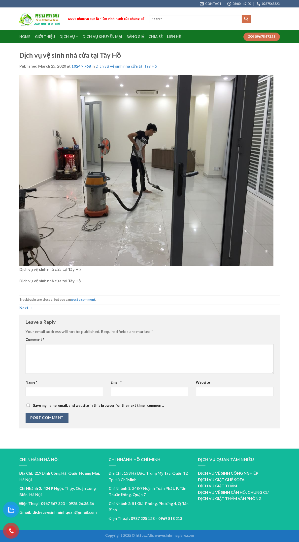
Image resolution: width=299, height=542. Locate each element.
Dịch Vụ (69, 36)
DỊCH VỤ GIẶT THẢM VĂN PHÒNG (230, 498)
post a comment (83, 299)
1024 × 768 (81, 66)
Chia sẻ (156, 37)
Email (116, 382)
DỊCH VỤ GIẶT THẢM (217, 485)
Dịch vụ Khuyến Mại (102, 37)
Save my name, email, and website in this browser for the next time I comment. (98, 405)
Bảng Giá (135, 37)
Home (25, 37)
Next (26, 307)
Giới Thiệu (45, 37)
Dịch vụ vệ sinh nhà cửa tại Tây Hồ (126, 66)
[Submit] (246, 19)
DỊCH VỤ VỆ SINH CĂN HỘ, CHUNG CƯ (233, 492)
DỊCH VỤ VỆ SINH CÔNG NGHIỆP (228, 473)
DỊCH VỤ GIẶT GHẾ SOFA (221, 479)
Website (203, 382)
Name (31, 382)
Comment (35, 339)
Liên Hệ (174, 37)
